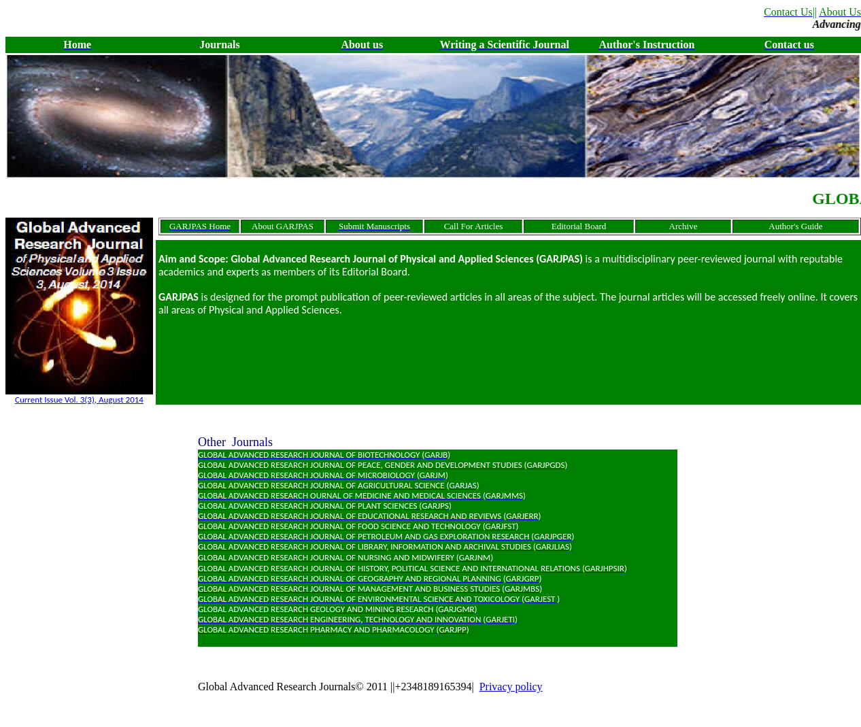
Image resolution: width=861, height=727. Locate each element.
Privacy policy (511, 686)
